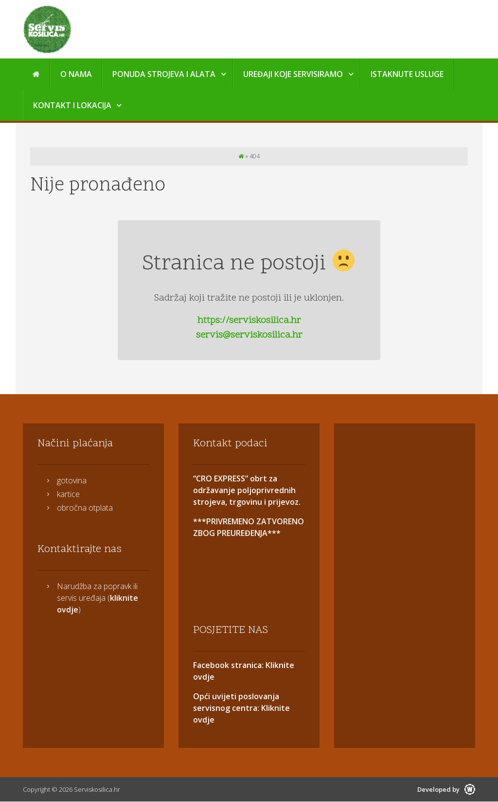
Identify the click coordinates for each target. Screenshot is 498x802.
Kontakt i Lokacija (72, 105)
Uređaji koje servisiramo (293, 74)
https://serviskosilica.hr (249, 320)
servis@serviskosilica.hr (249, 335)
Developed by (446, 789)
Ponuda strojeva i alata (163, 74)
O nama (76, 74)
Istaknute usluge (407, 74)
